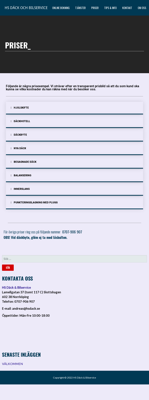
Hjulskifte (21, 107)
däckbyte (20, 134)
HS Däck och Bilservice (26, 8)
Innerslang (22, 188)
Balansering (22, 175)
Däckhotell (22, 121)
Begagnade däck (25, 161)
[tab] (74, 108)
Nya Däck (20, 148)
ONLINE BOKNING (61, 8)
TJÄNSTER (80, 8)
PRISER (95, 8)
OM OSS (142, 8)
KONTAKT (127, 8)
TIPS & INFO (110, 8)
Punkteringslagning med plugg (36, 202)
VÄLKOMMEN (12, 364)
